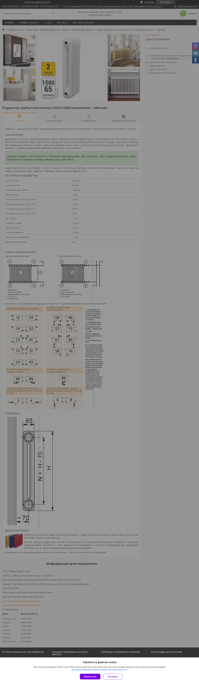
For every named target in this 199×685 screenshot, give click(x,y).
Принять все (90, 676)
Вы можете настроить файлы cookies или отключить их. (98, 670)
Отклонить (113, 676)
